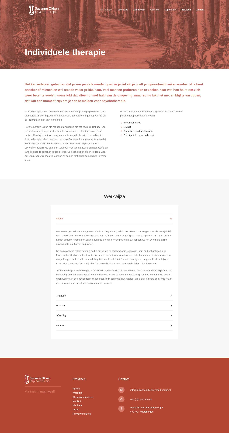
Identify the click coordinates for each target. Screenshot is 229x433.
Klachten (77, 405)
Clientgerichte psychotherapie (139, 135)
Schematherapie (132, 122)
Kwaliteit (77, 401)
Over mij (154, 12)
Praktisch (186, 12)
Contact (200, 12)
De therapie (106, 12)
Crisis (76, 409)
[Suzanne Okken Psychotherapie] (43, 12)
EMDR (127, 127)
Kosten (76, 388)
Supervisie (170, 12)
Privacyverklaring (82, 413)
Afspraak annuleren (83, 397)
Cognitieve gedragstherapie (138, 131)
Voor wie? (123, 12)
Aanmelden (139, 12)
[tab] (114, 219)
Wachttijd (77, 393)
